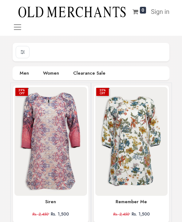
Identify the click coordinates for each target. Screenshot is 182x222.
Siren (50, 201)
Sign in (160, 11)
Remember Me (131, 201)
